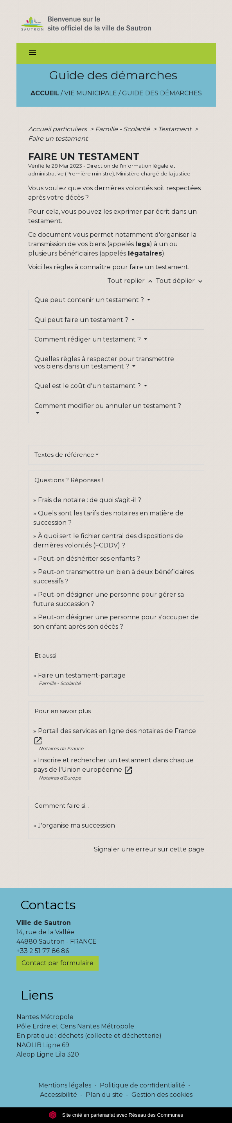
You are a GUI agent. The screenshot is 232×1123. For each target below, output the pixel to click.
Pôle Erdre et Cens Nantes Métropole (75, 1026)
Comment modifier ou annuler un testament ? (107, 406)
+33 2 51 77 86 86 (42, 951)
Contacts (48, 904)
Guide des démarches (162, 93)
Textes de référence (64, 454)
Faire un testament (58, 138)
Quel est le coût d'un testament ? (88, 386)
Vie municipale (90, 93)
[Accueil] (100, 21)
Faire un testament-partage (82, 675)
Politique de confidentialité (142, 1085)
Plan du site (104, 1094)
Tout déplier (180, 280)
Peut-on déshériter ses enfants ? (89, 558)
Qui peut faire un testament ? (82, 320)
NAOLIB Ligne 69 (42, 1045)
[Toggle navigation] (32, 53)
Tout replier (131, 280)
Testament (175, 129)
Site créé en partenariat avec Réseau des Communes (116, 1115)
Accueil (45, 93)
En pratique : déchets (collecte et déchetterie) (89, 1035)
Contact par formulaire (58, 963)
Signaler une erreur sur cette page (149, 849)
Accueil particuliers (58, 129)
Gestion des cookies (161, 1094)
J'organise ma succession (76, 825)
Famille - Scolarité (123, 129)
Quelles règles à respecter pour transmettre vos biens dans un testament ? (104, 362)
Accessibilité (58, 1094)
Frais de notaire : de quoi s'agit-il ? (89, 500)
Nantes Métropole (45, 1017)
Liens (36, 995)
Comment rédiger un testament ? (88, 339)
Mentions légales (64, 1085)
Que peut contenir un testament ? (90, 300)
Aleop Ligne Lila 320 (47, 1054)
